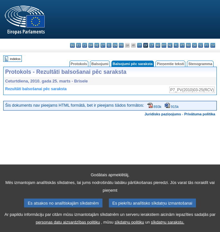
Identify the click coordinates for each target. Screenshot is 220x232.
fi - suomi (206, 45)
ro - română (188, 45)
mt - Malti (164, 45)
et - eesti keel (103, 45)
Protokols (79, 64)
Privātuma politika (199, 114)
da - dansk (90, 45)
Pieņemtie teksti (170, 64)
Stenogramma (200, 64)
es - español (78, 45)
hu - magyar (157, 45)
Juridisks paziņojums (163, 114)
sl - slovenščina (200, 45)
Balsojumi (99, 64)
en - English (115, 45)
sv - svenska (212, 45)
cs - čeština (84, 45)
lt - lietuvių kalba (151, 45)
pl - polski (176, 45)
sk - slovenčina (194, 45)
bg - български (72, 45)
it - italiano (139, 45)
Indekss (15, 59)
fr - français (121, 45)
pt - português (182, 45)
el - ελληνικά (109, 45)
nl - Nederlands (170, 45)
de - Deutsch (96, 45)
